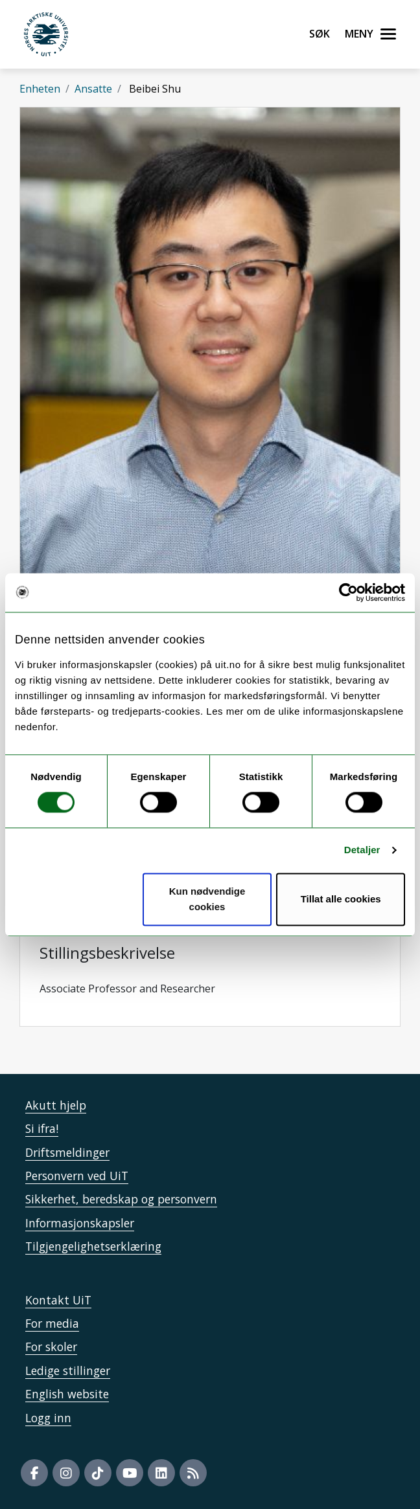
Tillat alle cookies (341, 898)
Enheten (39, 89)
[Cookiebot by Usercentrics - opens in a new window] (348, 592)
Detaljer (362, 850)
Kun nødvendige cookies (207, 899)
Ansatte (93, 89)
